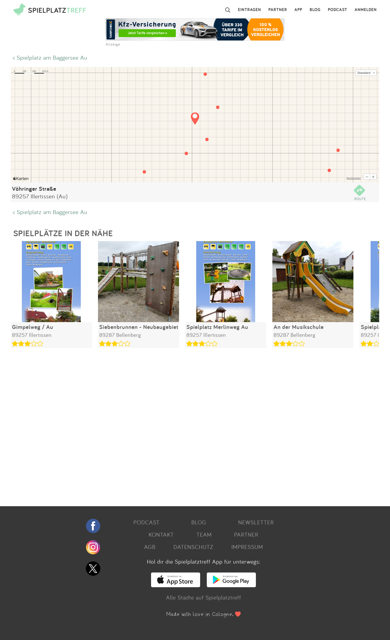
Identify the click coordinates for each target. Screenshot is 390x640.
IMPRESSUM (247, 546)
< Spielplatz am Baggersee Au (50, 57)
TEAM (204, 534)
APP (298, 10)
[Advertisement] (158, 425)
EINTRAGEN (249, 10)
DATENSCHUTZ (193, 546)
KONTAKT (161, 534)
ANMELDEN (366, 10)
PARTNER (277, 10)
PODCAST (337, 10)
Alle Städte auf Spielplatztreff (203, 597)
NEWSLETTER (256, 522)
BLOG (315, 10)
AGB (149, 546)
